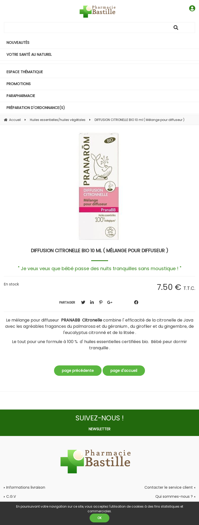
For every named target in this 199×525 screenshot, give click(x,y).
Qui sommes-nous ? (174, 496)
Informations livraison (25, 487)
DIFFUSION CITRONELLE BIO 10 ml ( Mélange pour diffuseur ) (99, 250)
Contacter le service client (168, 487)
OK (99, 518)
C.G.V (11, 496)
